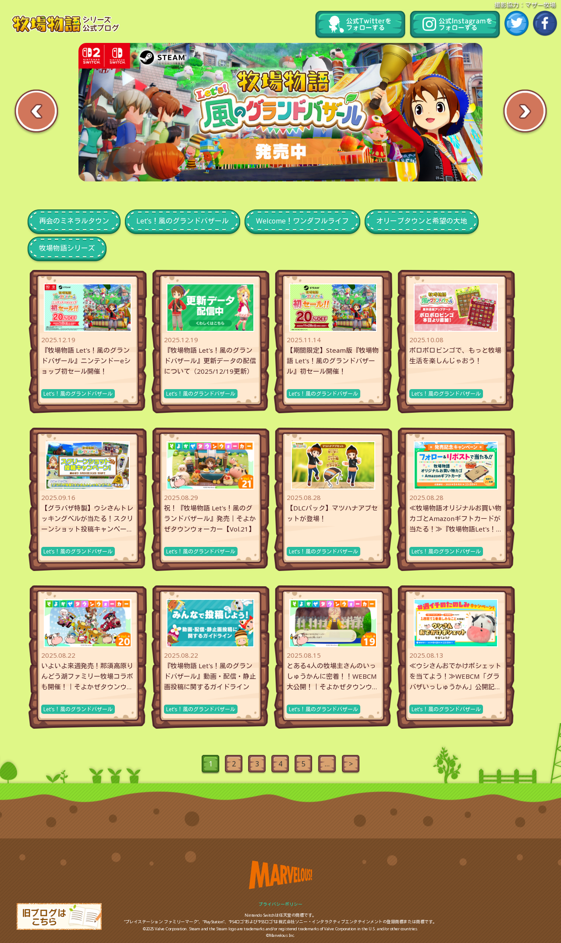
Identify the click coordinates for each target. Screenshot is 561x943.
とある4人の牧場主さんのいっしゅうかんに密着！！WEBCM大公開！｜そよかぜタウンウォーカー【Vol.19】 (333, 676)
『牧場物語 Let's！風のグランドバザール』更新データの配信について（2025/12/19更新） (210, 361)
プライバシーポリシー (280, 904)
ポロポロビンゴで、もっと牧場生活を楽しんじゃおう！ (455, 355)
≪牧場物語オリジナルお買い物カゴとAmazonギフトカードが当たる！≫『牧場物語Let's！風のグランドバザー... (455, 518)
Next (524, 112)
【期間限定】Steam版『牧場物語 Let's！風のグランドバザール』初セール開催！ (333, 361)
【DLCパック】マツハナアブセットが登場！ (332, 513)
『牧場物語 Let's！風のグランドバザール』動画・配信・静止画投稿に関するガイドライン (210, 676)
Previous (36, 112)
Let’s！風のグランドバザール (78, 393)
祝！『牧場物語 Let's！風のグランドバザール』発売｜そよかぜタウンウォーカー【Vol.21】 (210, 518)
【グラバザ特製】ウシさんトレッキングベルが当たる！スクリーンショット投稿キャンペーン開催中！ (87, 518)
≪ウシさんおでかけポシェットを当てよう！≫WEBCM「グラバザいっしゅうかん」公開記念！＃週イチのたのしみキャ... (455, 676)
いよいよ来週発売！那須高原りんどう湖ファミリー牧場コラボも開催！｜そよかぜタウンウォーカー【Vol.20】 (87, 676)
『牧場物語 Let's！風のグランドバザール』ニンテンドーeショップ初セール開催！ (86, 361)
